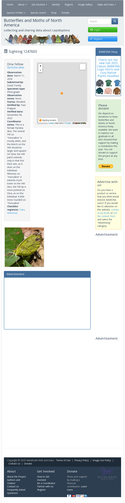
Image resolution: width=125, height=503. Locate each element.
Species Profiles (16, 12)
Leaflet (51, 123)
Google (68, 123)
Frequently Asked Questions (16, 491)
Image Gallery (85, 4)
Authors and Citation (13, 481)
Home (10, 4)
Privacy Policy (81, 460)
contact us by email (108, 211)
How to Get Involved (43, 478)
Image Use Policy (102, 460)
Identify (56, 4)
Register (41, 489)
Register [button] (96, 38)
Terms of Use (63, 460)
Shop (53, 12)
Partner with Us (45, 486)
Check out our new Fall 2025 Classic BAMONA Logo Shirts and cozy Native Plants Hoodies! (108, 68)
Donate (65, 12)
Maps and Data (106, 4)
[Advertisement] (47, 303)
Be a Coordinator (46, 483)
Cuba (22, 209)
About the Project (16, 476)
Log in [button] (95, 29)
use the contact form (107, 214)
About (22, 4)
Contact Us (14, 463)
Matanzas (12, 212)
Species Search (38, 12)
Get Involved (39, 4)
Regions (69, 4)
